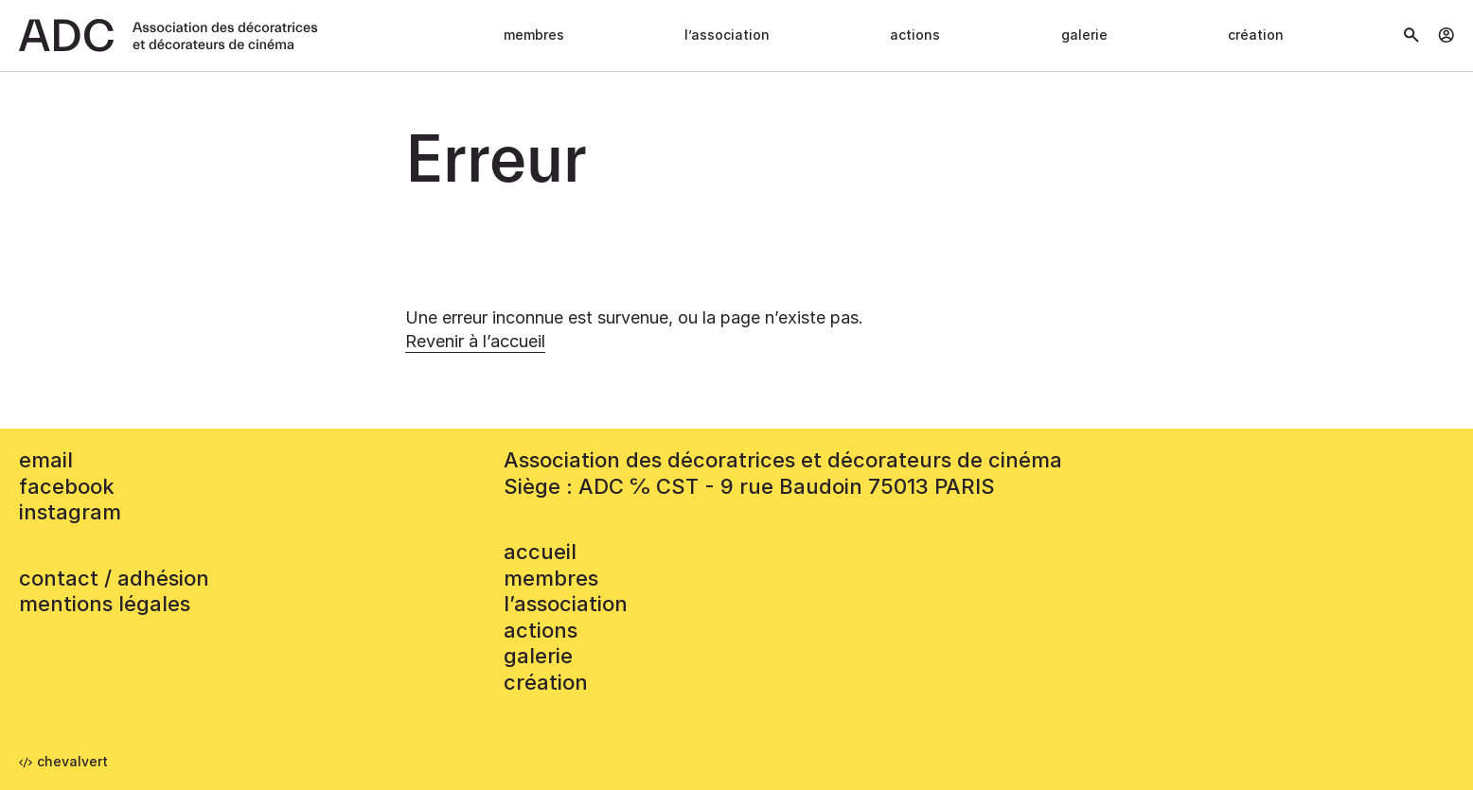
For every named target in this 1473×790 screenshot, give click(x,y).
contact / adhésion (114, 578)
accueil (540, 551)
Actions (915, 34)
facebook (67, 486)
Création (1256, 34)
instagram (70, 512)
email (46, 460)
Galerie (1084, 34)
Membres (534, 34)
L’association (727, 34)
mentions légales (104, 603)
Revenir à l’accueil (475, 341)
